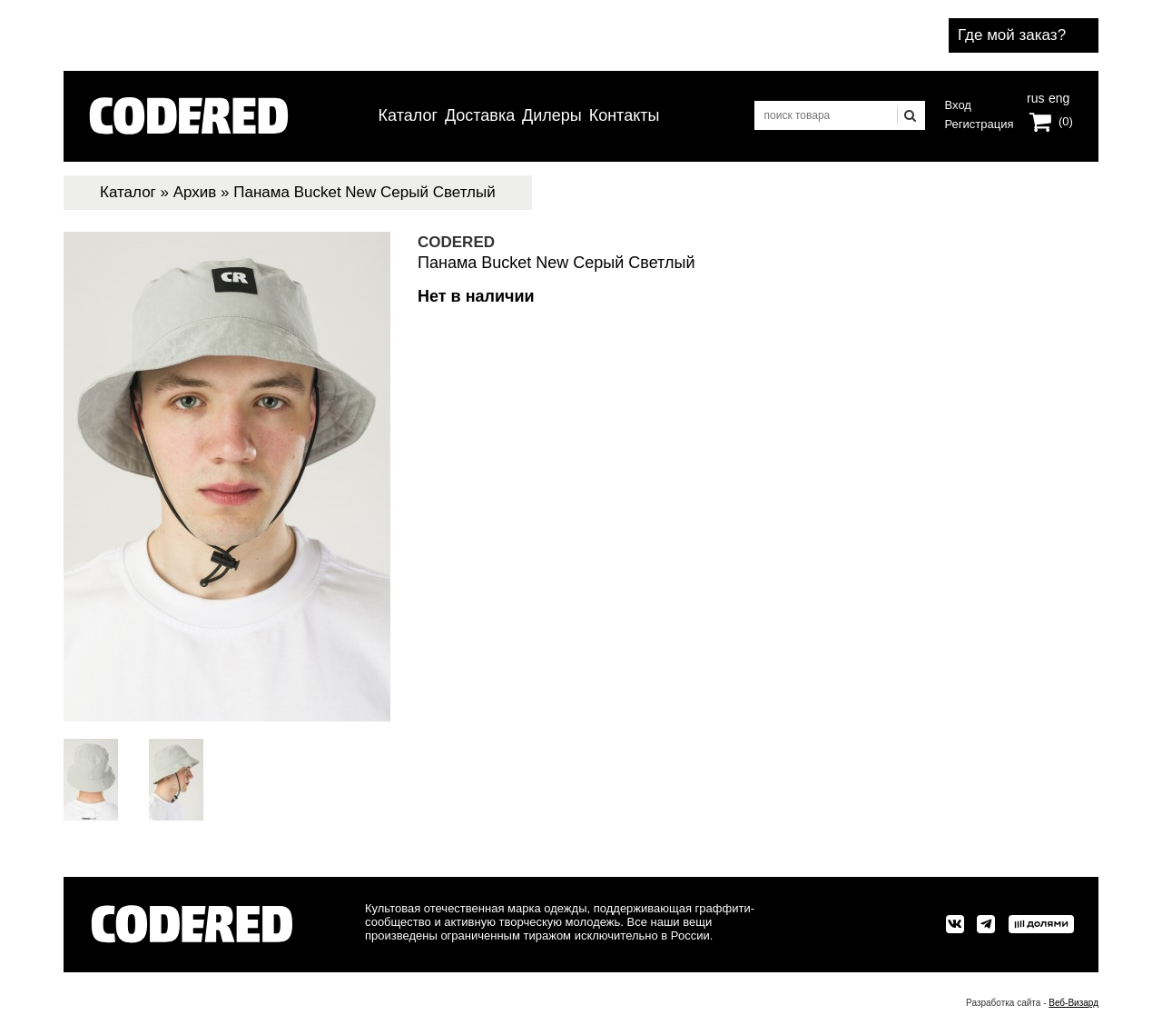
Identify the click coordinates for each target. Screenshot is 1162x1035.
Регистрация (979, 124)
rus (1035, 96)
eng (1058, 96)
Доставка (480, 115)
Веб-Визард (1073, 1003)
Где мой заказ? (1012, 35)
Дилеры (552, 115)
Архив (195, 192)
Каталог (408, 115)
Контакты (624, 115)
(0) (1066, 121)
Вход (958, 105)
